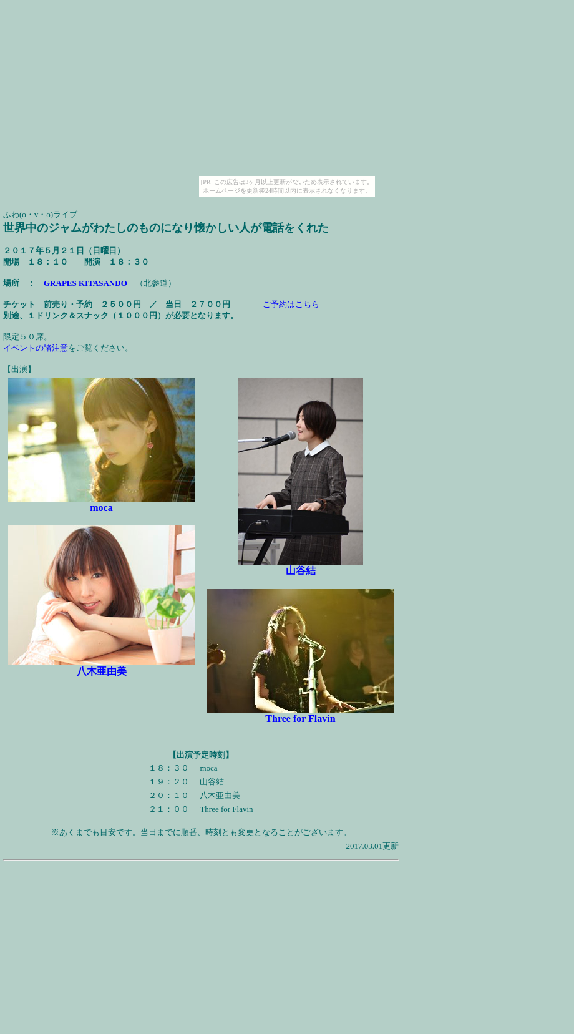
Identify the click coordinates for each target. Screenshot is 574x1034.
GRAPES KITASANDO (85, 283)
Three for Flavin (300, 718)
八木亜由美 (102, 671)
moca (101, 507)
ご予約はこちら (291, 304)
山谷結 (301, 570)
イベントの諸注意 (35, 348)
